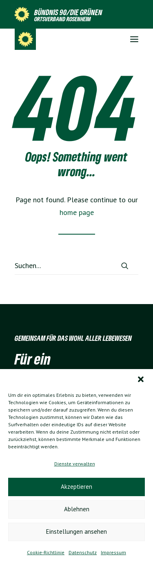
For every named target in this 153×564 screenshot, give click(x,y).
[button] (141, 379)
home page (77, 212)
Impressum (113, 552)
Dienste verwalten (74, 464)
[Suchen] (76, 266)
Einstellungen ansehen (76, 531)
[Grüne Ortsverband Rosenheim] (25, 39)
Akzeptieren (76, 486)
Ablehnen (76, 509)
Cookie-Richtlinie (45, 552)
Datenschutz (83, 552)
